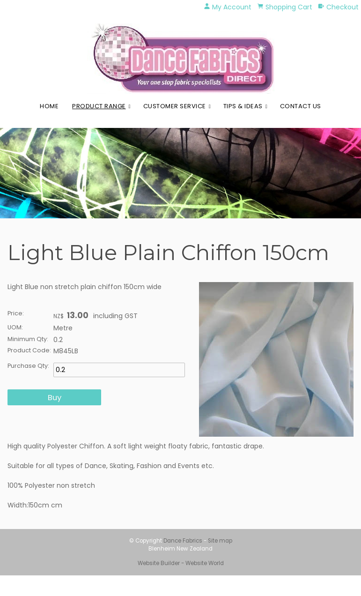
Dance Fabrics (182, 540)
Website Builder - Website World (181, 563)
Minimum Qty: (27, 339)
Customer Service (174, 106)
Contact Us (300, 106)
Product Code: (29, 350)
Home (49, 106)
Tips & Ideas (243, 106)
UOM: (15, 327)
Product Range (99, 106)
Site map (220, 540)
